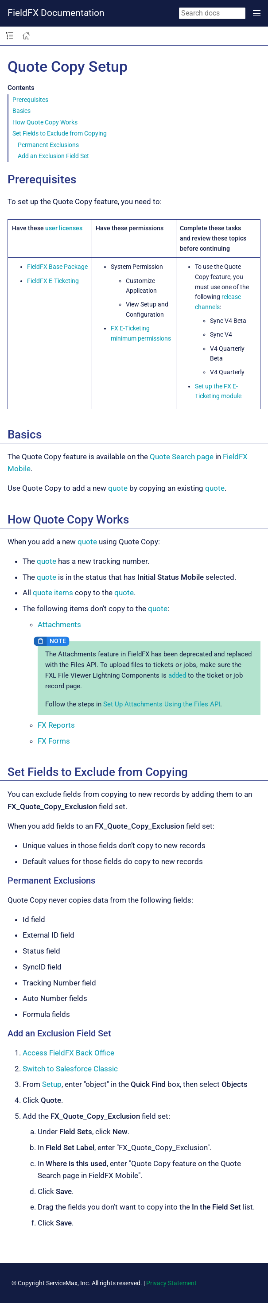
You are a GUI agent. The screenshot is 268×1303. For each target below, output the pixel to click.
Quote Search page (182, 456)
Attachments (59, 624)
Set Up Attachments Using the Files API (161, 704)
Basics (21, 110)
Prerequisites (30, 99)
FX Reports (56, 725)
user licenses (63, 228)
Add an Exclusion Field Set (53, 155)
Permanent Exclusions (48, 144)
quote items (53, 592)
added (177, 675)
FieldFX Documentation (56, 13)
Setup (52, 1084)
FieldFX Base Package (57, 266)
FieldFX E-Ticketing (53, 280)
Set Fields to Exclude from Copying (59, 133)
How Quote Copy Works (45, 122)
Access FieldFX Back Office (68, 1052)
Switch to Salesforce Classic (70, 1068)
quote (118, 488)
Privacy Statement (171, 1283)
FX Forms (54, 741)
